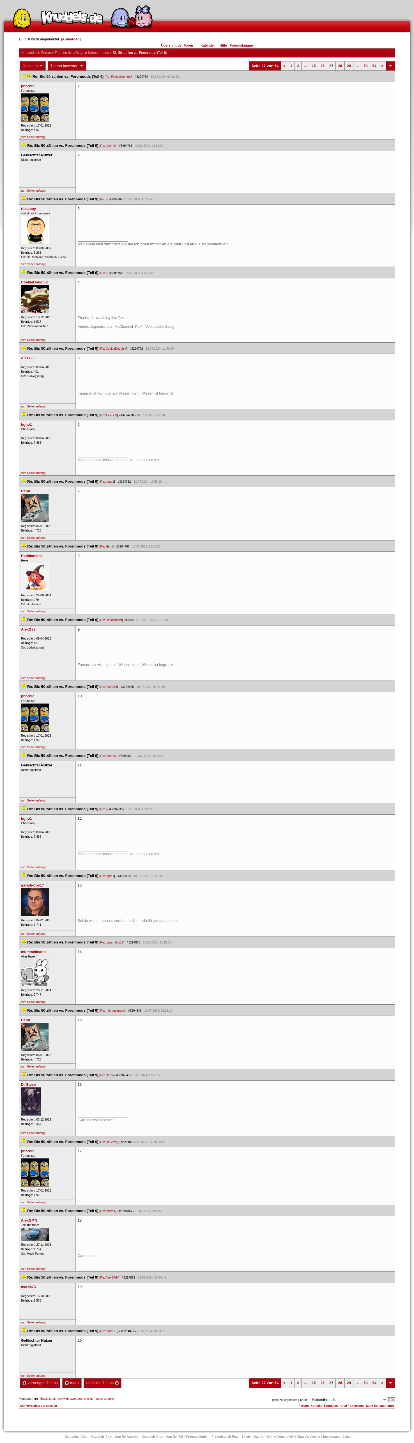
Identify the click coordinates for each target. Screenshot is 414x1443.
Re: (103, 199)
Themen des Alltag (69, 53)
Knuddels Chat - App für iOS (162, 1436)
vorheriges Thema (40, 1383)
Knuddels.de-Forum (36, 53)
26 (322, 66)
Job (346, 1436)
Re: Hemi (106, 546)
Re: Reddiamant (111, 620)
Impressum (331, 1436)
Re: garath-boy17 (111, 942)
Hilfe (223, 45)
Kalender (208, 45)
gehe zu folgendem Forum (289, 1399)
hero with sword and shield (74, 1398)
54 (374, 66)
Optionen (32, 66)
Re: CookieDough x (113, 348)
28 (340, 66)
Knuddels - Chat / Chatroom (344, 1405)
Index (72, 1383)
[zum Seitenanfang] (32, 137)
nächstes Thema (102, 1383)
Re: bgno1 (107, 481)
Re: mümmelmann (112, 1010)
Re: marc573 (108, 1331)
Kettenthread (98, 53)
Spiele (246, 1436)
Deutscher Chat (76, 1436)
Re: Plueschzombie (118, 76)
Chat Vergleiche (308, 1436)
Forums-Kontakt (309, 1405)
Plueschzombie (104, 1398)
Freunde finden (197, 1436)
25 (314, 66)
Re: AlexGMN (109, 1277)
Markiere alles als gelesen (38, 1405)
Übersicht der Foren (177, 45)
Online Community (280, 1436)
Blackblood (47, 1398)
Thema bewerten (67, 66)
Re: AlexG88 (108, 415)
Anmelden (71, 39)
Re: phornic (108, 145)
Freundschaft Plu (224, 1436)
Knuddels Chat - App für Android (115, 1436)
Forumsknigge (241, 45)
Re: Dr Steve (108, 1142)
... (305, 66)
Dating (258, 1436)
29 (349, 66)
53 (365, 66)
